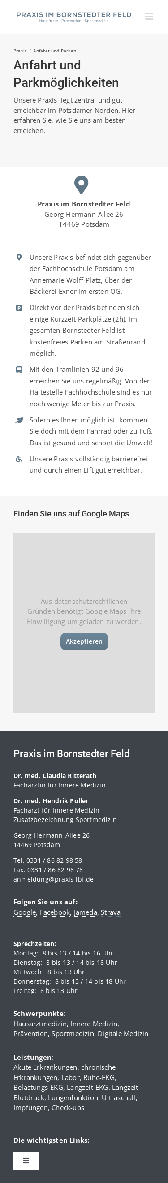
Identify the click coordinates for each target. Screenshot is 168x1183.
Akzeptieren (84, 641)
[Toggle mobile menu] (150, 16)
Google (24, 912)
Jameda (85, 912)
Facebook (55, 912)
